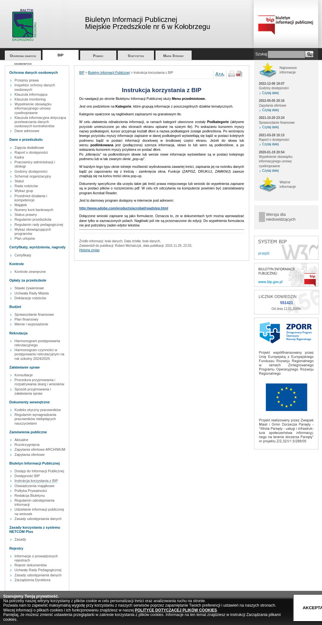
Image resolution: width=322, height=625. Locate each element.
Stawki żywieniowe (29, 288)
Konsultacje (23, 375)
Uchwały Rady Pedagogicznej (38, 570)
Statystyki (136, 56)
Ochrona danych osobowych (23, 57)
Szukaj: (261, 54)
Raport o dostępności (31, 152)
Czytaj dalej (270, 93)
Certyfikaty (22, 255)
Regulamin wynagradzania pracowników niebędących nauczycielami (35, 419)
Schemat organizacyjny (32, 176)
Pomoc (98, 56)
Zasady (20, 539)
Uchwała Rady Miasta (31, 293)
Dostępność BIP (27, 476)
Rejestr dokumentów (30, 565)
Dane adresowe (26, 131)
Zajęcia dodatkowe (29, 147)
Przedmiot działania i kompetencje (30, 198)
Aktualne (21, 440)
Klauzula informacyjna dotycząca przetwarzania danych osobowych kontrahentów (40, 122)
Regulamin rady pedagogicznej (38, 224)
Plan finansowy (26, 319)
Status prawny (25, 214)
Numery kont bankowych (33, 210)
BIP (60, 55)
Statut (19, 181)
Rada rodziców (26, 186)
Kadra (19, 157)
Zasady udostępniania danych (38, 519)
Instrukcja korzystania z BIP (36, 481)
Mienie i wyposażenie (31, 324)
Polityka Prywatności (30, 491)
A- (223, 74)
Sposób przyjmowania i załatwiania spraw (32, 391)
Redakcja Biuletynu (29, 495)
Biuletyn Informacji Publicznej (109, 72)
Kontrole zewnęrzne (30, 272)
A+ (218, 73)
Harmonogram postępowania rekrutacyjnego (37, 343)
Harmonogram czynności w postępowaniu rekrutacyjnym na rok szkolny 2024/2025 (39, 354)
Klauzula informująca (30, 94)
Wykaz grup (23, 191)
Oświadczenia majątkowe (34, 486)
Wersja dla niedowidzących (281, 217)
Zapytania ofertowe (29, 455)
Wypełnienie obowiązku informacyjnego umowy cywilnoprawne (33, 108)
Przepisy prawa (26, 80)
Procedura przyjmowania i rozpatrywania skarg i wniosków (39, 382)
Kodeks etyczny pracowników (37, 410)
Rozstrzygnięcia (27, 445)
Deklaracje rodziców (30, 298)
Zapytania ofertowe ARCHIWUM (39, 449)
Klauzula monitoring (30, 99)
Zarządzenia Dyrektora (32, 580)
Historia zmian (89, 250)
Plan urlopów (24, 238)
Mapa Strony (173, 56)
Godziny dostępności (30, 171)
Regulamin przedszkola (32, 219)
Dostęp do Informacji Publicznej (39, 471)
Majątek (20, 205)
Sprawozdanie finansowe (34, 314)
